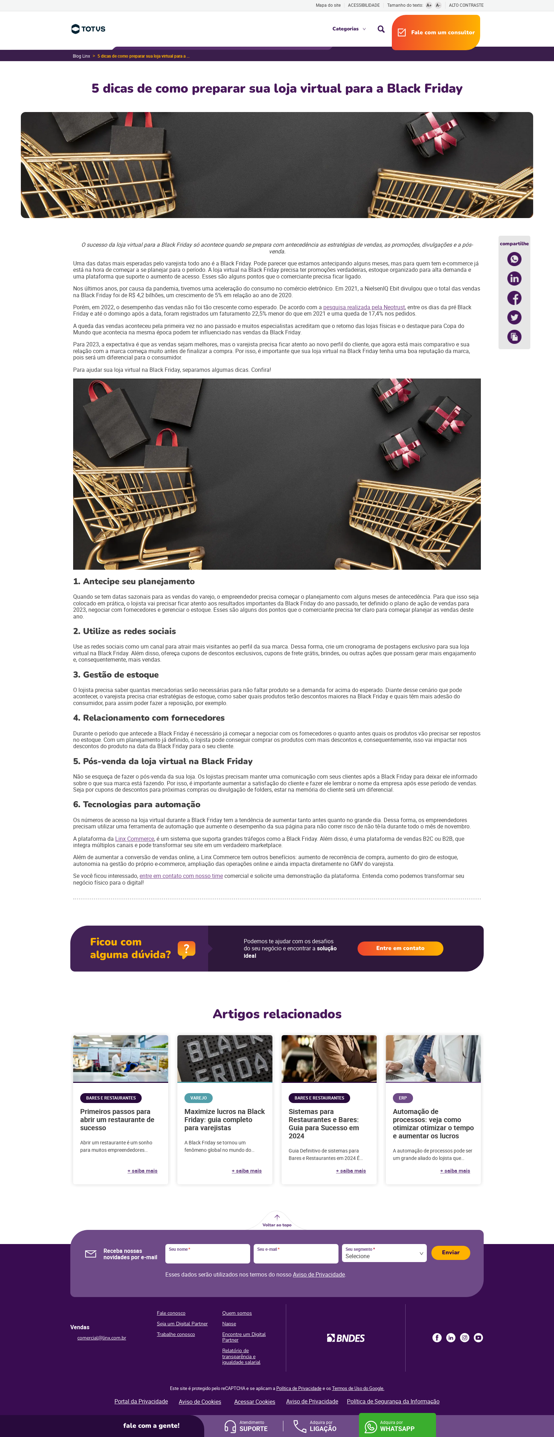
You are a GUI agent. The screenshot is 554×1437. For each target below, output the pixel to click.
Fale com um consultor (443, 32)
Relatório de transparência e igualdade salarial (241, 1356)
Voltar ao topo (277, 1225)
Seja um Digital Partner (182, 1323)
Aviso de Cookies (200, 1401)
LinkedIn (451, 1337)
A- (438, 5)
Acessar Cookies (254, 1401)
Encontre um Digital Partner (244, 1337)
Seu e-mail (268, 1249)
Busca (381, 29)
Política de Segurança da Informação (393, 1401)
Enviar (451, 1252)
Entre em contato (400, 948)
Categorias (345, 28)
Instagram (464, 1337)
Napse (229, 1323)
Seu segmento (360, 1249)
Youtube (478, 1337)
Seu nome (179, 1249)
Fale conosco (171, 1313)
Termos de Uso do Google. (358, 1388)
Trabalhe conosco (176, 1334)
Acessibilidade (364, 5)
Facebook (437, 1337)
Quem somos (237, 1313)
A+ (429, 5)
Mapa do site (328, 5)
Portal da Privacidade (141, 1401)
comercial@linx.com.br (101, 1338)
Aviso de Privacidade (319, 1274)
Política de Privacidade (299, 1388)
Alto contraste (466, 5)
